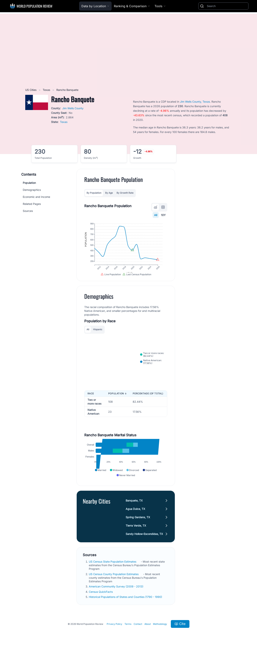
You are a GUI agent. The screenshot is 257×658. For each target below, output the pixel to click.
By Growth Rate (125, 192)
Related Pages (32, 203)
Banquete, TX (134, 506)
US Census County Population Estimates (114, 580)
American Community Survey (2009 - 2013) (116, 592)
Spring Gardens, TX (138, 523)
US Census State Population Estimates (113, 567)
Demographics (32, 189)
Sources (28, 210)
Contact (138, 629)
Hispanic (97, 332)
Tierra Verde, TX (136, 531)
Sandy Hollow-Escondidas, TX (144, 539)
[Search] (226, 6)
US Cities (31, 89)
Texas (47, 89)
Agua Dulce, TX (135, 514)
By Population (94, 192)
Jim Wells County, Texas (195, 101)
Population (29, 182)
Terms (128, 629)
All (155, 215)
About (147, 629)
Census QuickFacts (101, 597)
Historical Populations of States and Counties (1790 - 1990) (126, 602)
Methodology (160, 629)
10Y (163, 215)
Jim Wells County (73, 108)
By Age (109, 192)
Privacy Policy (114, 629)
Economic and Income (36, 196)
